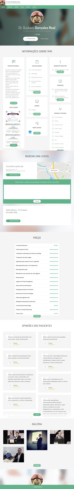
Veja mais (14, 145)
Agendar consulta (37, 487)
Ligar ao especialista (13, 175)
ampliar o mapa (54, 170)
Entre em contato (44, 38)
